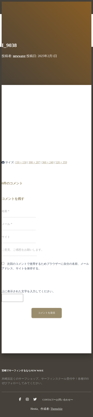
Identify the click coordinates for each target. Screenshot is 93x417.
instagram (27, 399)
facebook (20, 399)
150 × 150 (21, 162)
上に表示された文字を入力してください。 (28, 291)
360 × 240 (47, 162)
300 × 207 (34, 162)
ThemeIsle (57, 408)
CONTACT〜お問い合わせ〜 (57, 399)
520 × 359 (61, 162)
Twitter (35, 399)
